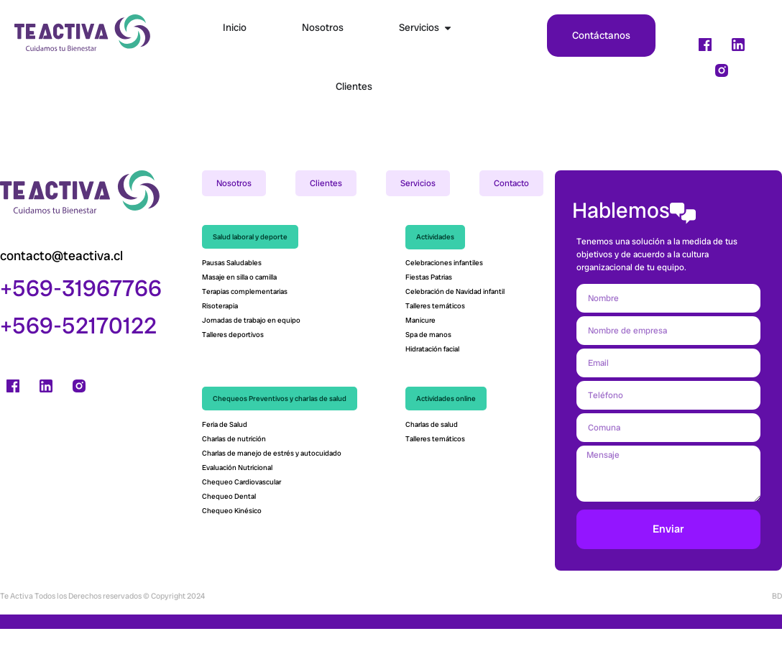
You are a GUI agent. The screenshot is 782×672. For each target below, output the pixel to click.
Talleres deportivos (233, 378)
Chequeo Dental (229, 540)
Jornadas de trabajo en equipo (251, 364)
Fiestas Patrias (428, 321)
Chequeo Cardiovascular (242, 525)
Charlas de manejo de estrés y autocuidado (271, 497)
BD (777, 639)
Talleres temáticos (435, 349)
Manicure (420, 364)
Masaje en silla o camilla (239, 321)
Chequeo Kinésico (232, 554)
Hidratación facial (432, 392)
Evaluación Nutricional (237, 511)
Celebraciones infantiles (444, 306)
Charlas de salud (431, 468)
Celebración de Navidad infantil (455, 335)
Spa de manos (428, 378)
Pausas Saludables (232, 306)
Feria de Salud (225, 468)
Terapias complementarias (245, 335)
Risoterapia (220, 349)
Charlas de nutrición (234, 482)
